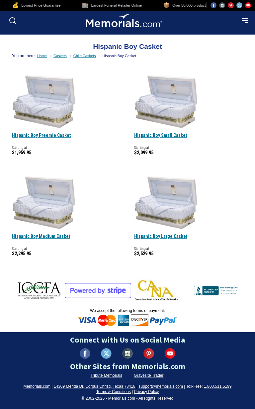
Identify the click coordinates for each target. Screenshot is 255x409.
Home (42, 56)
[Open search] (13, 21)
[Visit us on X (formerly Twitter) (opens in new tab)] (106, 353)
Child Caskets (84, 56)
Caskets (60, 56)
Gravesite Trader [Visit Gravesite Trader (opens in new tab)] (148, 375)
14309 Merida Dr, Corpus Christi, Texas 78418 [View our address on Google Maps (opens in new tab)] (94, 386)
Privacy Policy (146, 391)
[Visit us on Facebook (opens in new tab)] (213, 5)
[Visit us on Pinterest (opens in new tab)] (231, 5)
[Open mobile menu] (245, 20)
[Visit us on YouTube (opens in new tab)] (248, 5)
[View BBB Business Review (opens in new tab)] (216, 290)
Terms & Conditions (113, 391)
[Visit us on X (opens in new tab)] (239, 5)
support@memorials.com (160, 386)
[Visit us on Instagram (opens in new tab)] (222, 5)
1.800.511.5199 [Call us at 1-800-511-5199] (217, 386)
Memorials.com (37, 386)
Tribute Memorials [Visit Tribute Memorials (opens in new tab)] (106, 375)
